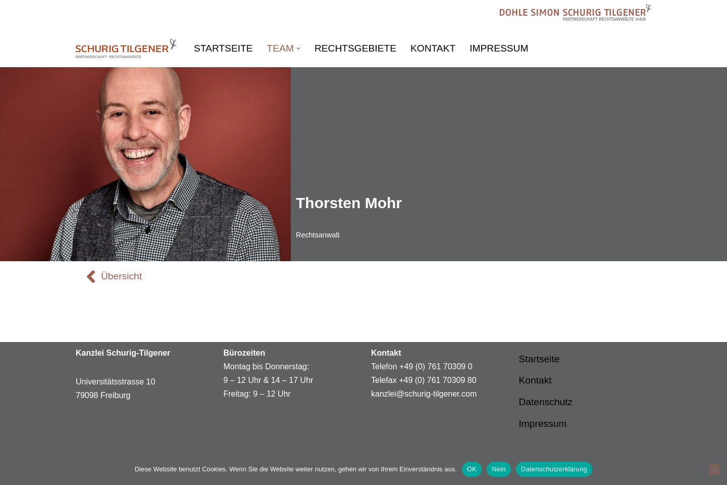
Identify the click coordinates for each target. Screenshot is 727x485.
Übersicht (121, 276)
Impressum (499, 48)
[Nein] (714, 469)
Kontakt (432, 48)
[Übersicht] (91, 276)
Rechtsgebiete (355, 48)
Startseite (223, 48)
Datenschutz (546, 402)
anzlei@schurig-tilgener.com (426, 394)
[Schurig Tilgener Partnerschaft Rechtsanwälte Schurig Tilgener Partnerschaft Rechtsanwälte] (126, 48)
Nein (499, 469)
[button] (298, 48)
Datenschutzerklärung (554, 469)
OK (472, 469)
